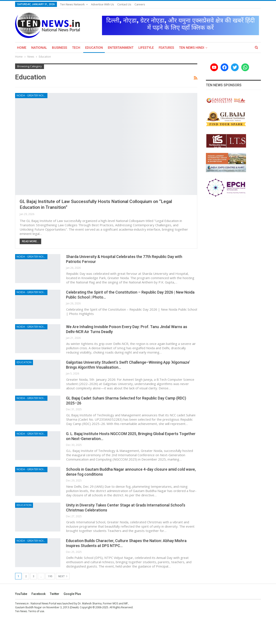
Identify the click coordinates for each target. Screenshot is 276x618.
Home (21, 48)
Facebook (38, 594)
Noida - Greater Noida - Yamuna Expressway (32, 95)
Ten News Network (72, 4)
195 (50, 576)
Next (62, 576)
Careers (140, 4)
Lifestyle (146, 48)
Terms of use (36, 611)
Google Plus (72, 594)
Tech (76, 48)
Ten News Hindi (191, 48)
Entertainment (120, 48)
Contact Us (124, 4)
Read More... (30, 241)
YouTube (21, 594)
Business (59, 48)
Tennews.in (22, 603)
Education (94, 48)
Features (166, 48)
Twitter (54, 594)
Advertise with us (102, 4)
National (39, 48)
